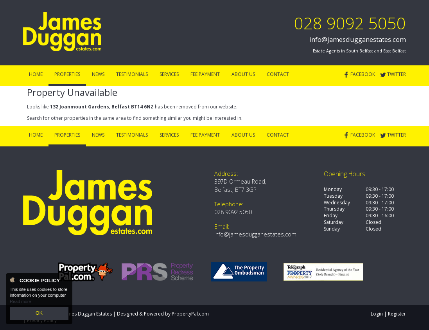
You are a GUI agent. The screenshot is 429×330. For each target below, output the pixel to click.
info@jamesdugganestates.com (357, 39)
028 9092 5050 (350, 23)
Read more (20, 302)
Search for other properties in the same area (76, 118)
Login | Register (388, 313)
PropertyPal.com (190, 313)
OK (39, 314)
